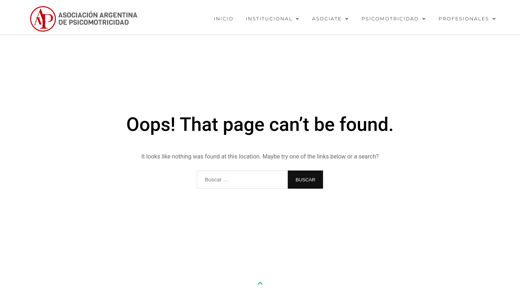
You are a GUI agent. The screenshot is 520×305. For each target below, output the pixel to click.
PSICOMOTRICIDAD (390, 18)
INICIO (223, 18)
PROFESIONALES (464, 18)
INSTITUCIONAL (269, 18)
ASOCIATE (327, 18)
